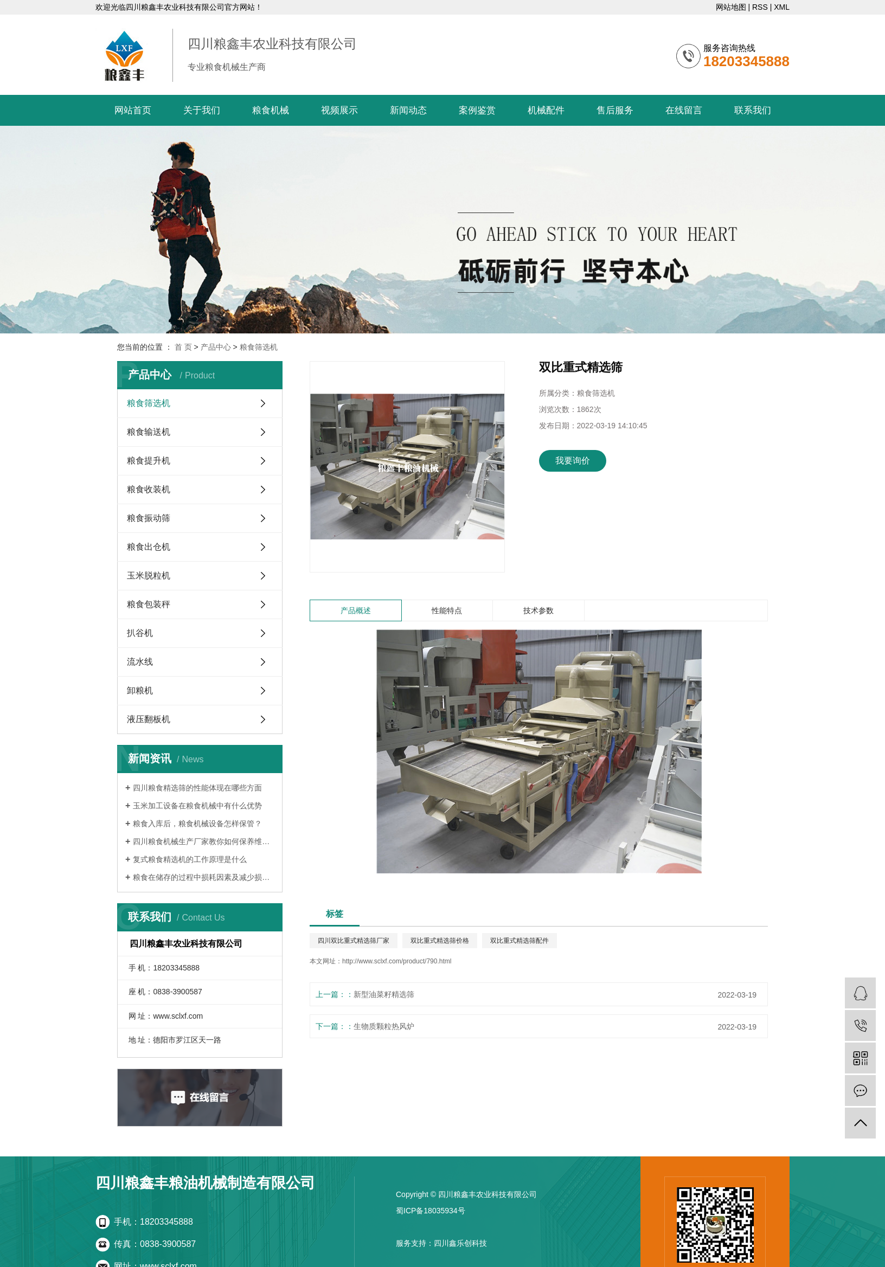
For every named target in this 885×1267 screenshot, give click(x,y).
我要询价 (572, 460)
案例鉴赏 (477, 110)
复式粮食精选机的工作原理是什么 (190, 859)
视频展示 (339, 110)
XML (782, 7)
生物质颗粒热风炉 (384, 1026)
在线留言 (683, 110)
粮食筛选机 (259, 347)
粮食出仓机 (148, 546)
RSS (760, 7)
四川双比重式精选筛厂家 (353, 940)
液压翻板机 (148, 719)
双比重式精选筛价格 (440, 940)
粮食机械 (270, 110)
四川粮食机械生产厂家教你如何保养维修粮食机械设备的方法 (203, 841)
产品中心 (216, 347)
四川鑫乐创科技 (460, 1243)
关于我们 (201, 110)
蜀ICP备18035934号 (430, 1210)
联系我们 (752, 110)
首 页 (183, 347)
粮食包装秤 (148, 604)
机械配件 (546, 110)
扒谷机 (140, 633)
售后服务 (615, 110)
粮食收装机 (148, 489)
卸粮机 (140, 690)
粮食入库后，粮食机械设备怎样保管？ (197, 823)
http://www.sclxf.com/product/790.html (396, 961)
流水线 (140, 661)
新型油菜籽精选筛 (384, 994)
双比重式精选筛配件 (519, 940)
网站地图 (731, 7)
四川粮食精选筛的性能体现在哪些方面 (197, 787)
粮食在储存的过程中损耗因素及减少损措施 (203, 877)
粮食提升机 (148, 460)
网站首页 (132, 110)
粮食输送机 (148, 431)
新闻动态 (408, 110)
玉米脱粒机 (148, 575)
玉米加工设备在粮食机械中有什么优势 (197, 805)
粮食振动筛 (148, 518)
